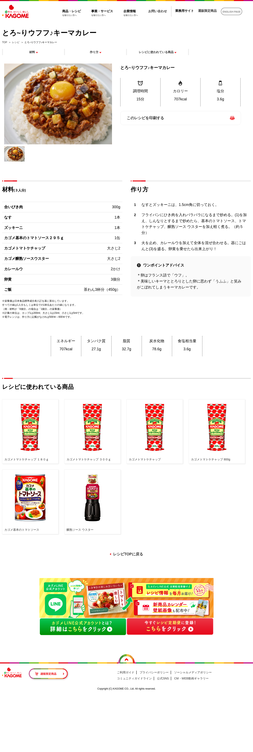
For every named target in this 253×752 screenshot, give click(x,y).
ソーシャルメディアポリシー (193, 672)
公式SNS (163, 678)
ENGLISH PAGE (232, 11)
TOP (4, 42)
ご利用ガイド (125, 672)
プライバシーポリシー (154, 672)
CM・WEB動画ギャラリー (191, 678)
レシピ (15, 42)
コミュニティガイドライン (134, 678)
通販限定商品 (207, 11)
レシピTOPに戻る (128, 554)
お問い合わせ (157, 11)
